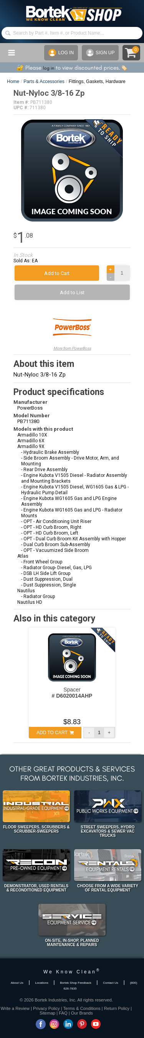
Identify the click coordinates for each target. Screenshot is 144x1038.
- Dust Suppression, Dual (47, 579)
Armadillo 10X (32, 435)
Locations (41, 983)
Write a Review (15, 1008)
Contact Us (110, 983)
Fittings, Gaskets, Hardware (97, 81)
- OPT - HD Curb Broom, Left (49, 533)
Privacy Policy (46, 1008)
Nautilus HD (29, 602)
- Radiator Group (38, 596)
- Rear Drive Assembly (44, 469)
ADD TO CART (55, 732)
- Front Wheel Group (41, 562)
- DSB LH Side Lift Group (45, 573)
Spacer (72, 692)
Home (13, 81)
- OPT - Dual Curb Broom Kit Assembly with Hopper (73, 538)
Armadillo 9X (31, 446)
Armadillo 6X (31, 440)
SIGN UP (100, 53)
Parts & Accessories (44, 81)
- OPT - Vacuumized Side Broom (55, 550)
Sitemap (47, 1013)
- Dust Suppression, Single (48, 585)
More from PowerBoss (72, 329)
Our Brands (82, 1013)
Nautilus (26, 590)
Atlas (22, 556)
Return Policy (117, 1008)
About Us (17, 983)
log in (48, 68)
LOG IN (61, 53)
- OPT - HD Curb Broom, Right (51, 527)
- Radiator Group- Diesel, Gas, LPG (56, 567)
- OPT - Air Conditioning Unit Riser (56, 521)
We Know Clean (72, 972)
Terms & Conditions (82, 1008)
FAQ (63, 1013)
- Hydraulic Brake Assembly (50, 452)
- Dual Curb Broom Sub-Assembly (55, 544)
